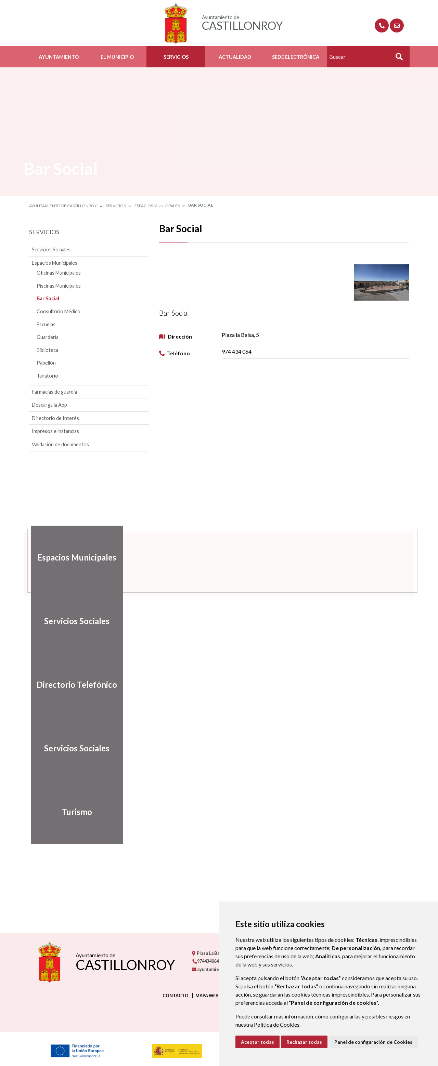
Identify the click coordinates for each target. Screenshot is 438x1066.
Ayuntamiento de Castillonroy (63, 205)
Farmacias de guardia (54, 392)
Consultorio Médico (58, 311)
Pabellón (46, 363)
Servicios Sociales (51, 249)
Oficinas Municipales (59, 273)
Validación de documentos (60, 444)
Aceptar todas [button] (257, 1042)
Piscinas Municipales (59, 286)
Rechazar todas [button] (304, 1042)
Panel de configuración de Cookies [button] (373, 1042)
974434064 (205, 961)
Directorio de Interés (55, 418)
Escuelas (46, 324)
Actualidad (235, 57)
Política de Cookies (276, 1024)
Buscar (396, 58)
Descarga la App (49, 405)
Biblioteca (47, 350)
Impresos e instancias (55, 431)
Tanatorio (47, 376)
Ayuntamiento (59, 57)
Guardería (48, 337)
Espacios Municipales (157, 205)
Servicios (176, 57)
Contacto (176, 995)
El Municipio (117, 57)
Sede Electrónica (295, 57)
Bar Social (48, 298)
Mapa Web (207, 995)
